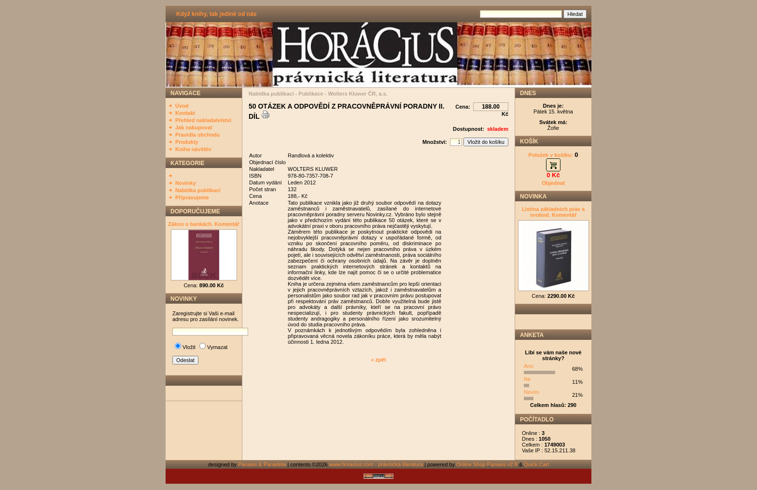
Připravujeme (192, 197)
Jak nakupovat (193, 127)
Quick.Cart (536, 464)
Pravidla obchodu (197, 135)
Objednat (553, 183)
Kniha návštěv (193, 149)
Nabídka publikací (198, 190)
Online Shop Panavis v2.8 (487, 464)
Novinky (185, 183)
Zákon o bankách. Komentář (203, 224)
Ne (527, 379)
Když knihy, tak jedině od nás (216, 14)
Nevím (531, 392)
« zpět (378, 360)
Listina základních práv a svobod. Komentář (553, 212)
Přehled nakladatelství (203, 120)
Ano (528, 366)
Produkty (186, 142)
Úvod (182, 106)
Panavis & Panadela (262, 464)
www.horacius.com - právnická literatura (376, 464)
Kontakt (185, 113)
